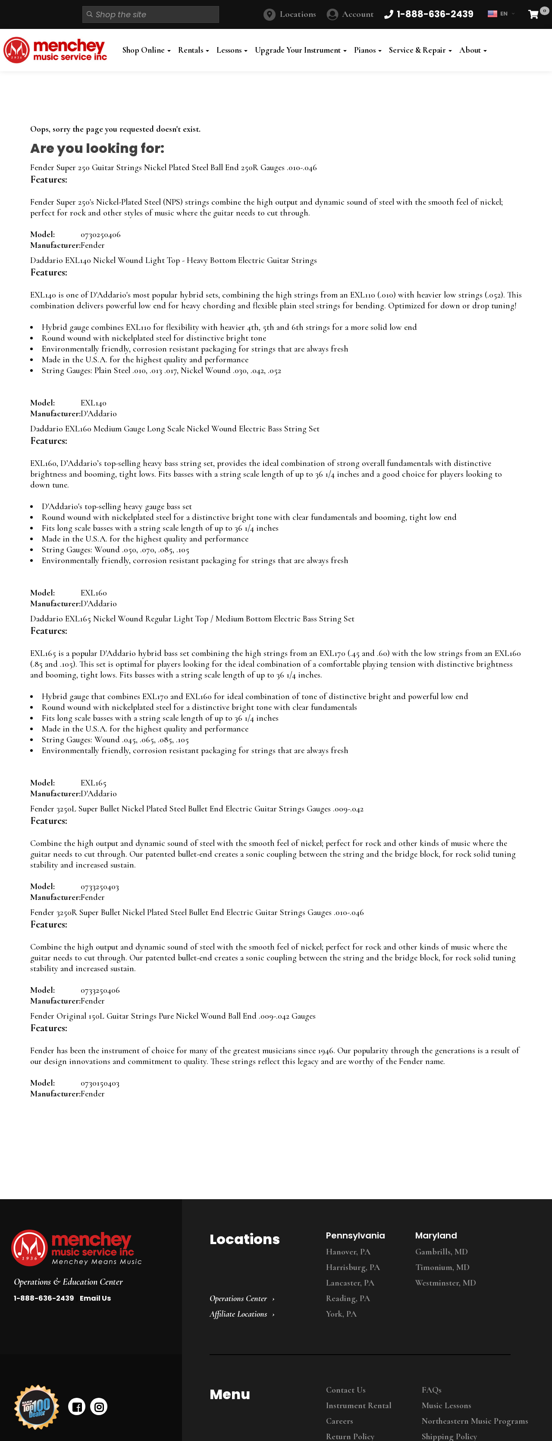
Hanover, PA (348, 1252)
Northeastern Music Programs (475, 1421)
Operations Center (238, 1298)
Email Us (95, 1298)
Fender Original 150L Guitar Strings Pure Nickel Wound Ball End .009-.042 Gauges (173, 1016)
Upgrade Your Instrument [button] (301, 50)
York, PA (341, 1314)
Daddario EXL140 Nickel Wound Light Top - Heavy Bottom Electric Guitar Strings (173, 260)
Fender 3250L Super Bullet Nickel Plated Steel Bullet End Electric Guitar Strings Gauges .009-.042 (197, 809)
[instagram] (98, 1406)
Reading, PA (348, 1298)
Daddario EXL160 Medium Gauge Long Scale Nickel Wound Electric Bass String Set (175, 429)
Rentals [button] (193, 50)
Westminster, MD (445, 1283)
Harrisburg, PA (353, 1267)
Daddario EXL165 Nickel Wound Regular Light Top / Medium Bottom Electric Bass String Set (192, 619)
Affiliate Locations (238, 1314)
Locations (298, 14)
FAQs (432, 1390)
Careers (339, 1421)
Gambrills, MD (441, 1252)
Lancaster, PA (350, 1283)
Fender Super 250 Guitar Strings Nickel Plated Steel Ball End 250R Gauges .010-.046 (173, 167)
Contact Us (346, 1390)
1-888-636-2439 (44, 1298)
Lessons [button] (232, 50)
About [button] (473, 50)
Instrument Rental (359, 1405)
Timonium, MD (442, 1267)
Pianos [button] (368, 50)
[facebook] (76, 1406)
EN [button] (500, 14)
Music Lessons (446, 1405)
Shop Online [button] (146, 50)
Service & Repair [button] (420, 50)
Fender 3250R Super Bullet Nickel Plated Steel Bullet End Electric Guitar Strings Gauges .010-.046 (197, 912)
